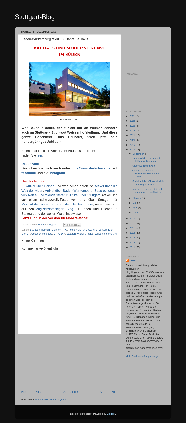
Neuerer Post (31, 392)
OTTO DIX (59, 233)
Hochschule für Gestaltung (82, 229)
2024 (133, 120)
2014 (133, 232)
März (135, 212)
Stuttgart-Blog (35, 17)
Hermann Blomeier (51, 229)
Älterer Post (109, 392)
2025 (133, 116)
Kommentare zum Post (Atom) (51, 399)
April (135, 207)
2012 (133, 242)
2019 (133, 145)
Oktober (137, 198)
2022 (133, 130)
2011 (133, 247)
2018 (133, 149)
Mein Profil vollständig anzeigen (143, 356)
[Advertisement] (69, 362)
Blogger (111, 413)
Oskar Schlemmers (41, 233)
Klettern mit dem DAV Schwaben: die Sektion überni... (145, 173)
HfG (65, 229)
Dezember (138, 153)
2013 (133, 237)
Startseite (70, 392)
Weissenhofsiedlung (106, 233)
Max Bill (25, 233)
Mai (134, 203)
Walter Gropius (85, 233)
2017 (133, 218)
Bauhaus (35, 229)
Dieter (132, 260)
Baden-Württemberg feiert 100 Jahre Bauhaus (146, 159)
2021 (133, 135)
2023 (133, 125)
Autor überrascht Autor (144, 165)
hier (39, 155)
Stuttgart (71, 233)
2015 (133, 228)
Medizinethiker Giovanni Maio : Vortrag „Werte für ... (148, 183)
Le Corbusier (106, 229)
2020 (133, 140)
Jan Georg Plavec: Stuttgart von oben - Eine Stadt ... (147, 190)
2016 (133, 223)
